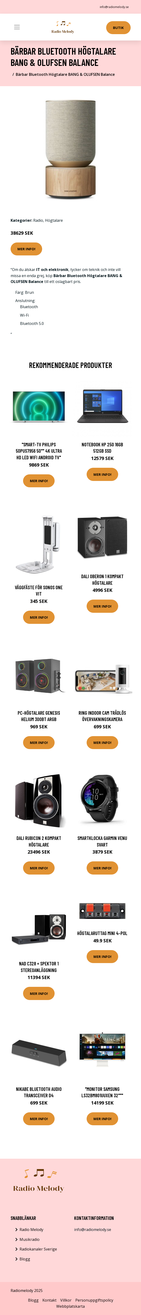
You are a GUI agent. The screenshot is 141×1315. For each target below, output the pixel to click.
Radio (38, 220)
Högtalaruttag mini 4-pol (102, 933)
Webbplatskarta (70, 1306)
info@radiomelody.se (114, 7)
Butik (118, 27)
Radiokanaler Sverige (38, 1249)
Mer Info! (26, 248)
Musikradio (30, 1239)
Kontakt (49, 1300)
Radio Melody (31, 1229)
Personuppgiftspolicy (94, 1300)
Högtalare (54, 220)
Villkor (66, 1300)
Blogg (25, 1259)
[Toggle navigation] (17, 27)
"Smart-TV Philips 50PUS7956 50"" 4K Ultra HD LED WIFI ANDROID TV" (39, 450)
